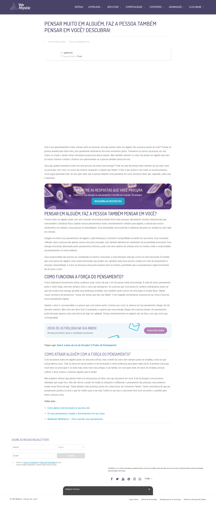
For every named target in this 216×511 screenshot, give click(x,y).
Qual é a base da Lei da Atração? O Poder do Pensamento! (87, 345)
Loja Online (195, 6)
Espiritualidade (57, 42)
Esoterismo (156, 6)
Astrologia (94, 6)
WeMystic (68, 53)
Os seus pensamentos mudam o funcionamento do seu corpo (76, 413)
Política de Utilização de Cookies (195, 499)
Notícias (79, 6)
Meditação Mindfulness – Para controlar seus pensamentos (75, 419)
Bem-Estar (113, 6)
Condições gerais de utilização (170, 499)
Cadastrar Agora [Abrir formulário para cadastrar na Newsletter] (155, 330)
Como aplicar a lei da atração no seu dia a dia (68, 408)
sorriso (144, 151)
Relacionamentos (79, 42)
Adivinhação (175, 6)
